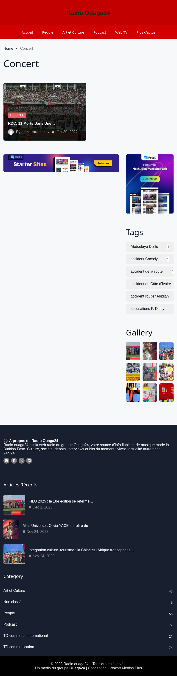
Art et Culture (73, 32)
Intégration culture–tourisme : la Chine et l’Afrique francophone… (81, 550)
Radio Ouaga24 (88, 13)
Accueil (27, 32)
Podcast (99, 32)
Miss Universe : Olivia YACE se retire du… (57, 526)
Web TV (121, 32)
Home (8, 48)
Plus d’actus (146, 32)
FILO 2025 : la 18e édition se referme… (61, 501)
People (47, 32)
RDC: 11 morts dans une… (31, 123)
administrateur (33, 132)
